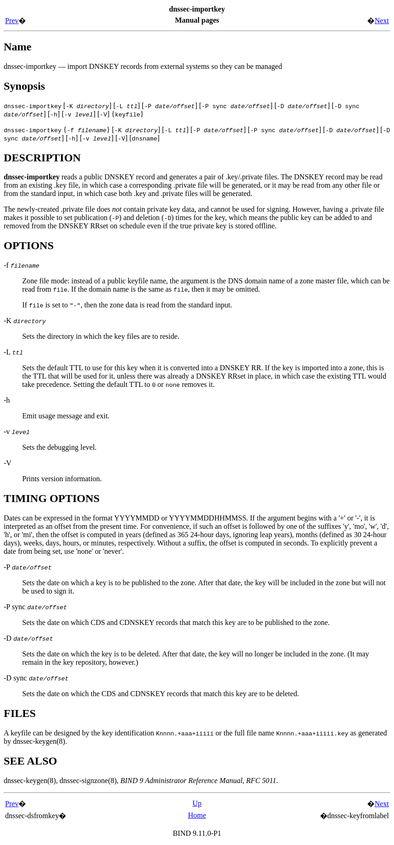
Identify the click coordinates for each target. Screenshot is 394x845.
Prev (11, 20)
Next (382, 20)
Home (197, 815)
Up (197, 803)
